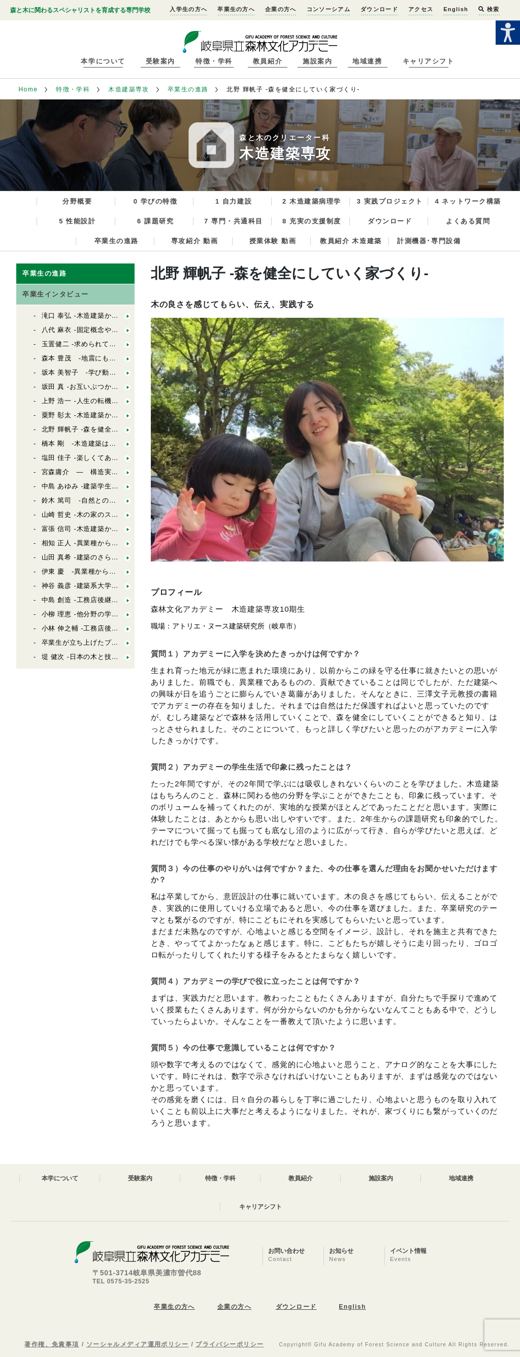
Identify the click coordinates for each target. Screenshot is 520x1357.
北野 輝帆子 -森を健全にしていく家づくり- (109, 429)
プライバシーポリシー (230, 1344)
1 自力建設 (233, 201)
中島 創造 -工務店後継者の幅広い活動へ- (109, 600)
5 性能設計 (77, 221)
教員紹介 (267, 61)
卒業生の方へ (236, 9)
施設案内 (317, 61)
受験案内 (160, 61)
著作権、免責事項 (51, 1344)
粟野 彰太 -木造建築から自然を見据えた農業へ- (116, 415)
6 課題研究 (155, 221)
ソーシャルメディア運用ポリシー (137, 1344)
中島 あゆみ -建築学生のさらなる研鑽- (102, 486)
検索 (488, 9)
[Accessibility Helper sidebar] (508, 32)
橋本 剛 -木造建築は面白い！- (91, 443)
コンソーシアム (328, 9)
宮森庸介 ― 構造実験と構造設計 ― (105, 472)
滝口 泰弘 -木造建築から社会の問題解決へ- (109, 315)
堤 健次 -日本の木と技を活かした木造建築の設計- (120, 656)
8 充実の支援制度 (311, 221)
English (455, 9)
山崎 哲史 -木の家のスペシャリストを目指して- (116, 514)
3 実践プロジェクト (390, 201)
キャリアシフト (428, 61)
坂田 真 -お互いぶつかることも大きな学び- (109, 386)
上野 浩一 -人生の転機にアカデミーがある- (109, 401)
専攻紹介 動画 (194, 241)
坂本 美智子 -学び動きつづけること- (101, 372)
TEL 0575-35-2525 (120, 1281)
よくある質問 (468, 221)
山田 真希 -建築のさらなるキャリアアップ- (113, 557)
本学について (103, 61)
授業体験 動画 (273, 241)
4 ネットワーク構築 (468, 201)
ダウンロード (379, 9)
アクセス (420, 9)
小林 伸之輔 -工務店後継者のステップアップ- (113, 628)
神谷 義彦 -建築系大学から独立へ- (95, 585)
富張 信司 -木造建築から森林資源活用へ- (106, 529)
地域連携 (367, 61)
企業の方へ (281, 9)
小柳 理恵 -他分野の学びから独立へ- (99, 614)
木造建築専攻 (128, 89)
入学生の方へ (188, 9)
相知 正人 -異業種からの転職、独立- (99, 543)
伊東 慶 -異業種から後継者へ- (91, 571)
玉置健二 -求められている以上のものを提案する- (119, 344)
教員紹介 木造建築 (351, 241)
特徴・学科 (214, 61)
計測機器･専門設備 (429, 241)
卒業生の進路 (188, 89)
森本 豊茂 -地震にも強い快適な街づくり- (108, 358)
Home (28, 89)
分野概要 (77, 201)
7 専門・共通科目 (233, 221)
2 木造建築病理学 (311, 201)
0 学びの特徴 (156, 201)
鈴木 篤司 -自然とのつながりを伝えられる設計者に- (126, 500)
